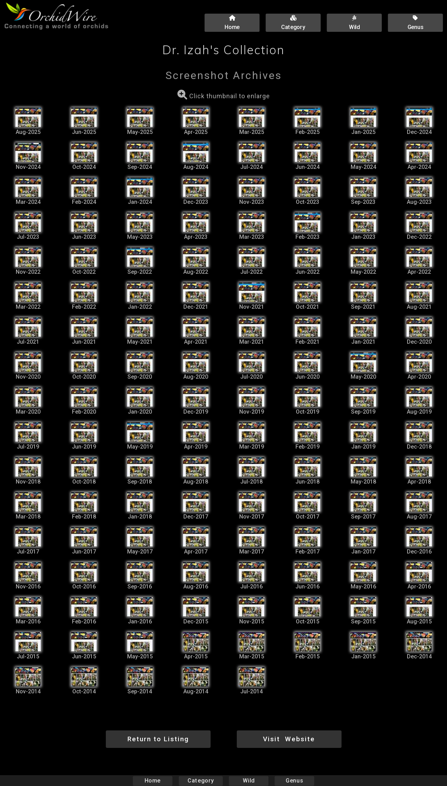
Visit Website (289, 739)
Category (201, 780)
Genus (294, 780)
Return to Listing (158, 739)
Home (153, 780)
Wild (249, 780)
